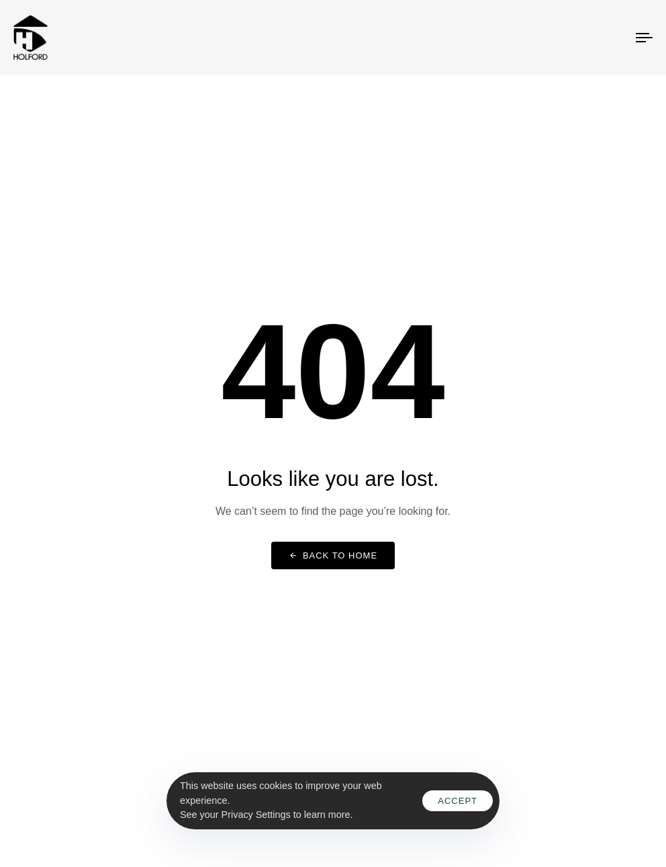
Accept (457, 801)
